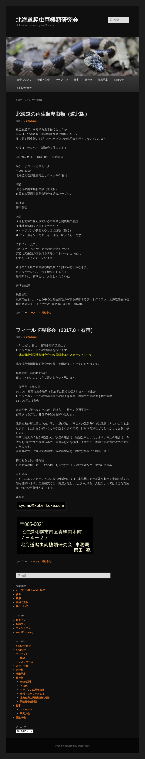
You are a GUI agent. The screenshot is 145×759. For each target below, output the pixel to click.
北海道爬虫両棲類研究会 (47, 20)
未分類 (19, 669)
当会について (24, 79)
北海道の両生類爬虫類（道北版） (53, 114)
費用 (18, 598)
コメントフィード (25, 628)
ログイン (21, 620)
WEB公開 (25, 681)
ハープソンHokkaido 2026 (30, 590)
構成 (22, 657)
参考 (18, 594)
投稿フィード (23, 624)
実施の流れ (22, 602)
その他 (23, 685)
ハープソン (62, 79)
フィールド (34, 561)
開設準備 (21, 717)
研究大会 (25, 713)
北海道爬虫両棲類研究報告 (34, 697)
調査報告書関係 (28, 701)
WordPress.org (24, 632)
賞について (22, 606)
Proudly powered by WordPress (72, 745)
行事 (76, 79)
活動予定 (103, 79)
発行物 (88, 79)
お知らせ (119, 79)
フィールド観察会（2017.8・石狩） (56, 330)
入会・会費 (22, 665)
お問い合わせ (24, 87)
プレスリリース (24, 661)
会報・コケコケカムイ (32, 693)
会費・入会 (43, 79)
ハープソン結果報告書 (32, 689)
